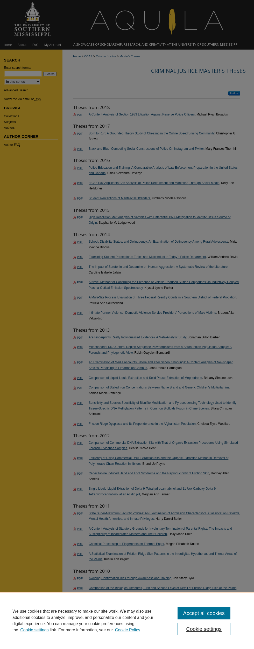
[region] (127, 620)
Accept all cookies (204, 613)
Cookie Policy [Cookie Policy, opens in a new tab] (127, 630)
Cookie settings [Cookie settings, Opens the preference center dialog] (204, 629)
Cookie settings (34, 630)
